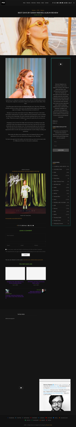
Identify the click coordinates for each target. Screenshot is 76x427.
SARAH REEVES (18, 218)
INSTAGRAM (21, 171)
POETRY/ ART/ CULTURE (61, 202)
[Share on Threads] (31, 225)
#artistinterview (62, 387)
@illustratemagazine (10, 318)
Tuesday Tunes (61, 220)
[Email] (62, 3)
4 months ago (65, 384)
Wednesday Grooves (61, 223)
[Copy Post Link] (30, 225)
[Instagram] (25, 418)
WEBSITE (32, 171)
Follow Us (55, 123)
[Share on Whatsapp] (27, 225)
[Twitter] (54, 3)
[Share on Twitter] (21, 225)
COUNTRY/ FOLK (61, 169)
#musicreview (53, 387)
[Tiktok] (70, 3)
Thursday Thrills (61, 217)
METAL (61, 193)
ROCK (61, 214)
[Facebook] (11, 418)
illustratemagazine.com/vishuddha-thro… (53, 393)
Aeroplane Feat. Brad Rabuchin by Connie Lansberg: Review (15, 282)
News (24, 2)
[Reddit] (69, 3)
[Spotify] (66, 3)
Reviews (38, 2)
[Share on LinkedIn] (24, 225)
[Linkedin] (59, 3)
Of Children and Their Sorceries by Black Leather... (36, 282)
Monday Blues (61, 196)
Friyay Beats (61, 178)
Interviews (33, 2)
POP (61, 205)
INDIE (61, 187)
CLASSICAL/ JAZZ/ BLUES (61, 166)
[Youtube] (60, 3)
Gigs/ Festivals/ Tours (61, 181)
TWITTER (26, 171)
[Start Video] (61, 64)
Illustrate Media (49, 424)
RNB (61, 211)
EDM (61, 172)
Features (28, 2)
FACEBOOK (14, 171)
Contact (46, 2)
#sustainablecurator (10, 218)
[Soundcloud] (64, 3)
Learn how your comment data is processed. (33, 259)
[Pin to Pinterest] (22, 225)
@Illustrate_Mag (57, 384)
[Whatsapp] (67, 3)
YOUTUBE (37, 171)
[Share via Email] (33, 225)
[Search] (74, 3)
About (42, 2)
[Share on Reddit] (25, 225)
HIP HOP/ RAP (61, 184)
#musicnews (46, 390)
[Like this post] (18, 225)
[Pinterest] (57, 3)
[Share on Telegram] (28, 225)
